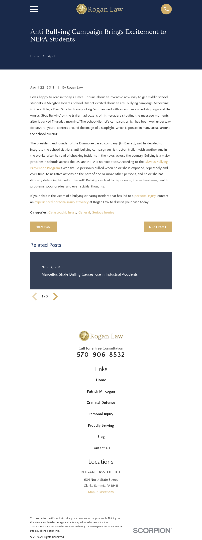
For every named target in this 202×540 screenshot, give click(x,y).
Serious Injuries (103, 212)
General (84, 212)
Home (101, 380)
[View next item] (55, 296)
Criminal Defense (101, 403)
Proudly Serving (101, 425)
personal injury (145, 196)
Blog (101, 437)
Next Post (158, 227)
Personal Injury (100, 414)
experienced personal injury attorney (61, 202)
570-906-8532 (101, 355)
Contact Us (100, 448)
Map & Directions (101, 492)
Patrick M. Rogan (101, 391)
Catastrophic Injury (62, 212)
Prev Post (43, 227)
